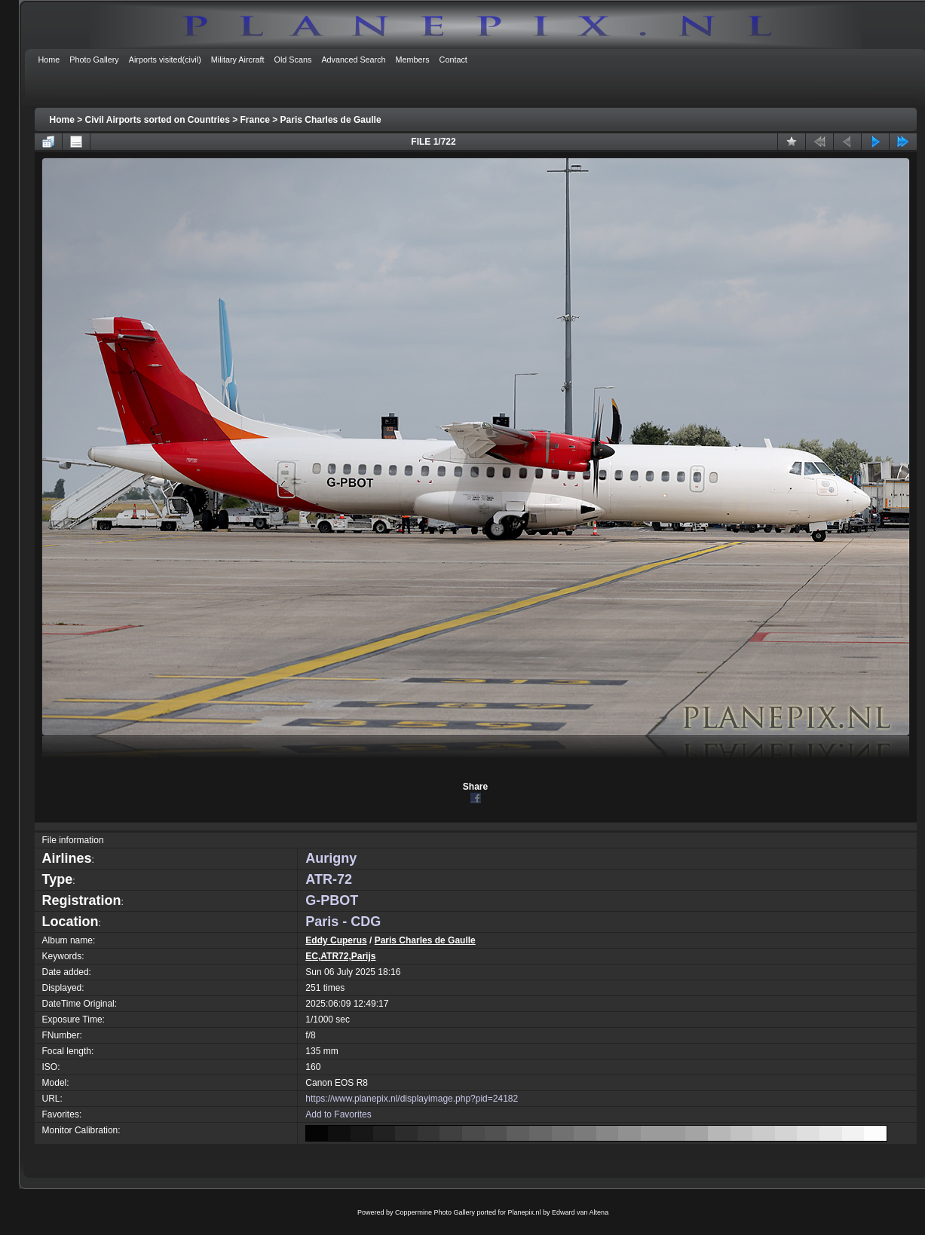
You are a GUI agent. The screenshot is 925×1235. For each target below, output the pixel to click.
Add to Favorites (338, 1114)
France (255, 120)
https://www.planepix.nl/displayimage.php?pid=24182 (411, 1098)
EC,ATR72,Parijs (340, 956)
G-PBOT (331, 900)
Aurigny (331, 858)
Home (62, 120)
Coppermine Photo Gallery (435, 1212)
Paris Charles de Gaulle (330, 120)
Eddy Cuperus (335, 940)
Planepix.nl (524, 1212)
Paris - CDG (343, 921)
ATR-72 (328, 879)
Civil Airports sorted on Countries (157, 120)
